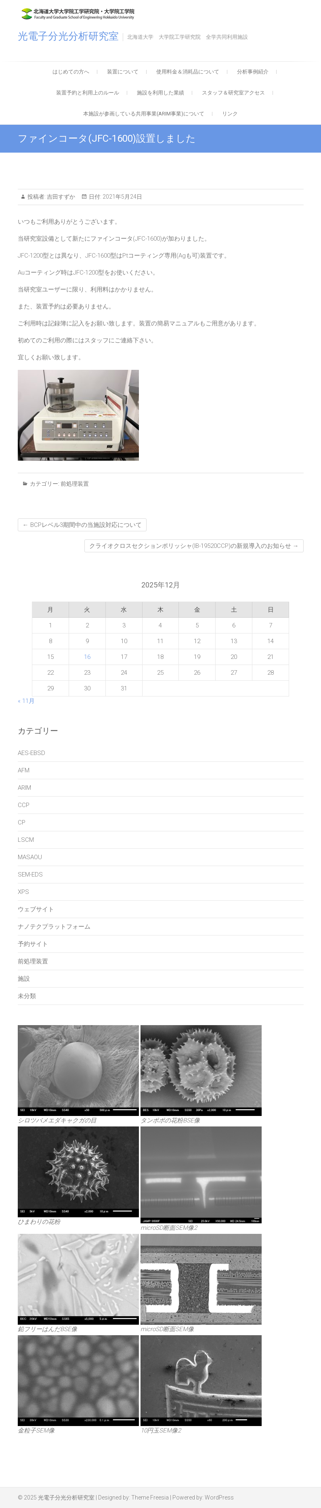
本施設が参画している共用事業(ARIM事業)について (143, 114)
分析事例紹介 (253, 72)
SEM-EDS (30, 874)
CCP (23, 805)
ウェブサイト (36, 909)
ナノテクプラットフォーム (54, 926)
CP (21, 822)
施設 (24, 978)
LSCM (26, 839)
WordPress (219, 1497)
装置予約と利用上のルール (87, 93)
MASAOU (30, 857)
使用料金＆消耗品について (187, 72)
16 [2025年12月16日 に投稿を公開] (87, 657)
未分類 (27, 996)
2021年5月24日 (121, 196)
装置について (122, 72)
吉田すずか (60, 196)
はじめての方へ (70, 72)
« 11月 (26, 701)
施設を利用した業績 (160, 93)
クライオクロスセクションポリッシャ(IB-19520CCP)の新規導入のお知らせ (194, 546)
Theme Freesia (150, 1497)
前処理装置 (75, 483)
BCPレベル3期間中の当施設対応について (82, 525)
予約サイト (33, 944)
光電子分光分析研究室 (68, 36)
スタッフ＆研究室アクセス (233, 93)
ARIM (24, 787)
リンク (230, 114)
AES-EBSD (31, 753)
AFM (23, 770)
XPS (23, 892)
